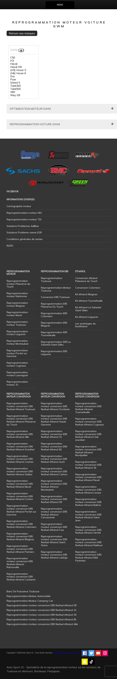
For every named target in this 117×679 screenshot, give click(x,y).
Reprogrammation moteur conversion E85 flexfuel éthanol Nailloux (88, 542)
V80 (12, 92)
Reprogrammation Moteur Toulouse (56, 289)
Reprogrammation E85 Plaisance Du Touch (54, 305)
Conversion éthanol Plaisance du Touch (86, 280)
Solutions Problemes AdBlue (23, 226)
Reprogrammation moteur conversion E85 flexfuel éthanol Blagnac (20, 536)
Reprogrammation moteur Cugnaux (17, 364)
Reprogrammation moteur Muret (17, 314)
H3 (12, 60)
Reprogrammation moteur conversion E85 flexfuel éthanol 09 (54, 499)
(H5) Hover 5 (18, 70)
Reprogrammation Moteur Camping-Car (30, 600)
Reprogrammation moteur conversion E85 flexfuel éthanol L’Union (20, 496)
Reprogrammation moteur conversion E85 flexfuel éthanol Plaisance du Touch (21, 420)
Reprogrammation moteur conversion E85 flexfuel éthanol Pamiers (20, 548)
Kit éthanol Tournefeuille (89, 300)
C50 (12, 57)
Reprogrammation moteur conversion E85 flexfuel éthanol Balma (88, 502)
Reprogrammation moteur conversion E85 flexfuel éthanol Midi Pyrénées (88, 556)
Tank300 (15, 85)
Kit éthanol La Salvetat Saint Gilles (88, 309)
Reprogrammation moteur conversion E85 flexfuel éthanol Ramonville (20, 563)
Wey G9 (15, 95)
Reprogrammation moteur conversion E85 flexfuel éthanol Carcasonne (54, 513)
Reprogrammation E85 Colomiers (54, 315)
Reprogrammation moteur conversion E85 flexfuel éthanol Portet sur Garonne (21, 510)
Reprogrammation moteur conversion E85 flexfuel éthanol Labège (54, 554)
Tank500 (15, 89)
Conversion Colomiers (87, 287)
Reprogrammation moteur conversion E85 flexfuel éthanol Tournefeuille (88, 408)
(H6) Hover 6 (18, 73)
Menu (60, 4)
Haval (13, 63)
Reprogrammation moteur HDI (24, 212)
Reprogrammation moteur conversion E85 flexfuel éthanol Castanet (21, 576)
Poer (13, 79)
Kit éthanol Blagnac (86, 294)
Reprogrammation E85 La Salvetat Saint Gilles (56, 343)
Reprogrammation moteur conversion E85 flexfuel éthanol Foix (54, 526)
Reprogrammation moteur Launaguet (17, 374)
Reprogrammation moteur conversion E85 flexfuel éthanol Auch (54, 459)
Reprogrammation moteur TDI (24, 219)
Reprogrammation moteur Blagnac (17, 304)
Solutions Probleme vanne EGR (24, 232)
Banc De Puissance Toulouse (23, 591)
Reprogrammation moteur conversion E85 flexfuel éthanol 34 (88, 464)
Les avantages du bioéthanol (85, 325)
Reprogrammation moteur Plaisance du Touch (18, 283)
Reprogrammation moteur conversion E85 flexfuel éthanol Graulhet (20, 446)
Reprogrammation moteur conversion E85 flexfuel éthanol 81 (54, 446)
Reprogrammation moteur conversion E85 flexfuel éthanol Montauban (54, 485)
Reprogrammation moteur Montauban (18, 342)
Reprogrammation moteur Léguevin (17, 333)
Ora (12, 76)
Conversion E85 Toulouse (55, 297)
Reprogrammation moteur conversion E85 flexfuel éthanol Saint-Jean (88, 516)
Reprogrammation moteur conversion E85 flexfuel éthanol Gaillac (20, 471)
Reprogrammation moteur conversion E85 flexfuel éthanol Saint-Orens (54, 541)
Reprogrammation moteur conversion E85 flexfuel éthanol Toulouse (21, 406)
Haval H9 (16, 67)
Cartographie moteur (19, 206)
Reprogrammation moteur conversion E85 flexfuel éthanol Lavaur (88, 489)
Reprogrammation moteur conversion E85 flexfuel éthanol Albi (20, 434)
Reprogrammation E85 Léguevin (54, 353)
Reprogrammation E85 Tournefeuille (54, 334)
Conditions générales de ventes (25, 239)
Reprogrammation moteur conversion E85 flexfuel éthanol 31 (54, 434)
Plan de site (75, 653)
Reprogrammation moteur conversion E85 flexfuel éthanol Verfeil (88, 529)
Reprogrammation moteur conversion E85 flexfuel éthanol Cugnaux (89, 421)
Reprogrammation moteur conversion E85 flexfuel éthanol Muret (20, 483)
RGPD (10, 245)
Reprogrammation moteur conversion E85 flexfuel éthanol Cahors (54, 471)
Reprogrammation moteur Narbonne (17, 295)
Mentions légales (61, 653)
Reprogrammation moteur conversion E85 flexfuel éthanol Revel (88, 477)
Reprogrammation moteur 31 (17, 383)
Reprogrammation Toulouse (51, 280)
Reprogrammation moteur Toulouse (17, 323)
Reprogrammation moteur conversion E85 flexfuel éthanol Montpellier (88, 451)
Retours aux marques (22, 33)
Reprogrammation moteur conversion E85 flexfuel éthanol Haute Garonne (54, 420)
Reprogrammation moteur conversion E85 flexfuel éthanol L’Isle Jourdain (88, 435)
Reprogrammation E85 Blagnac (54, 324)
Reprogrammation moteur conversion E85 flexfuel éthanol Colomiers (21, 524)
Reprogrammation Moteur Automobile (28, 596)
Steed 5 (15, 82)
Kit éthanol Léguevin (86, 317)
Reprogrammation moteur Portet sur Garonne (17, 353)
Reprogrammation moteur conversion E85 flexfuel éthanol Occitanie (55, 406)
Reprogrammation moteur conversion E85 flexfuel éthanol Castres (20, 459)
